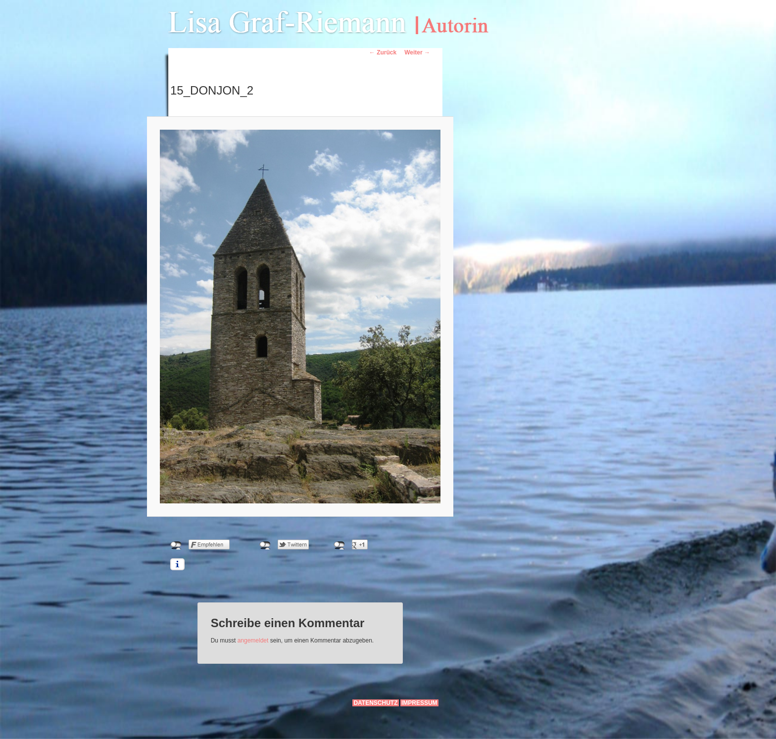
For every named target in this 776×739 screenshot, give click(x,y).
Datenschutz (375, 702)
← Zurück (382, 52)
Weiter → (417, 52)
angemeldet (253, 640)
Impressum (419, 702)
